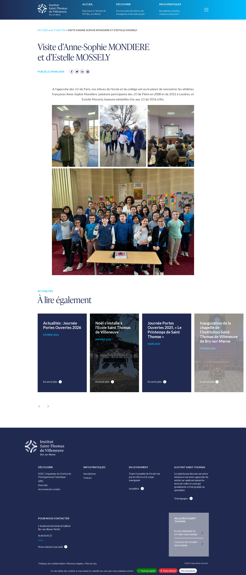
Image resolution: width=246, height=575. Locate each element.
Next (47, 405)
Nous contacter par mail (50, 546)
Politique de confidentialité (51, 563)
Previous (39, 405)
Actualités (58, 29)
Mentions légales (75, 563)
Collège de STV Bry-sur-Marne (186, 544)
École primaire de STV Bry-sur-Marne (185, 533)
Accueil (87, 4)
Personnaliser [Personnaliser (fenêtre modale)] (188, 570)
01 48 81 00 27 (45, 535)
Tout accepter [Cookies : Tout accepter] (147, 570)
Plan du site (91, 563)
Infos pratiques (170, 4)
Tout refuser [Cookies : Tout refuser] (168, 570)
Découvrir (123, 4)
